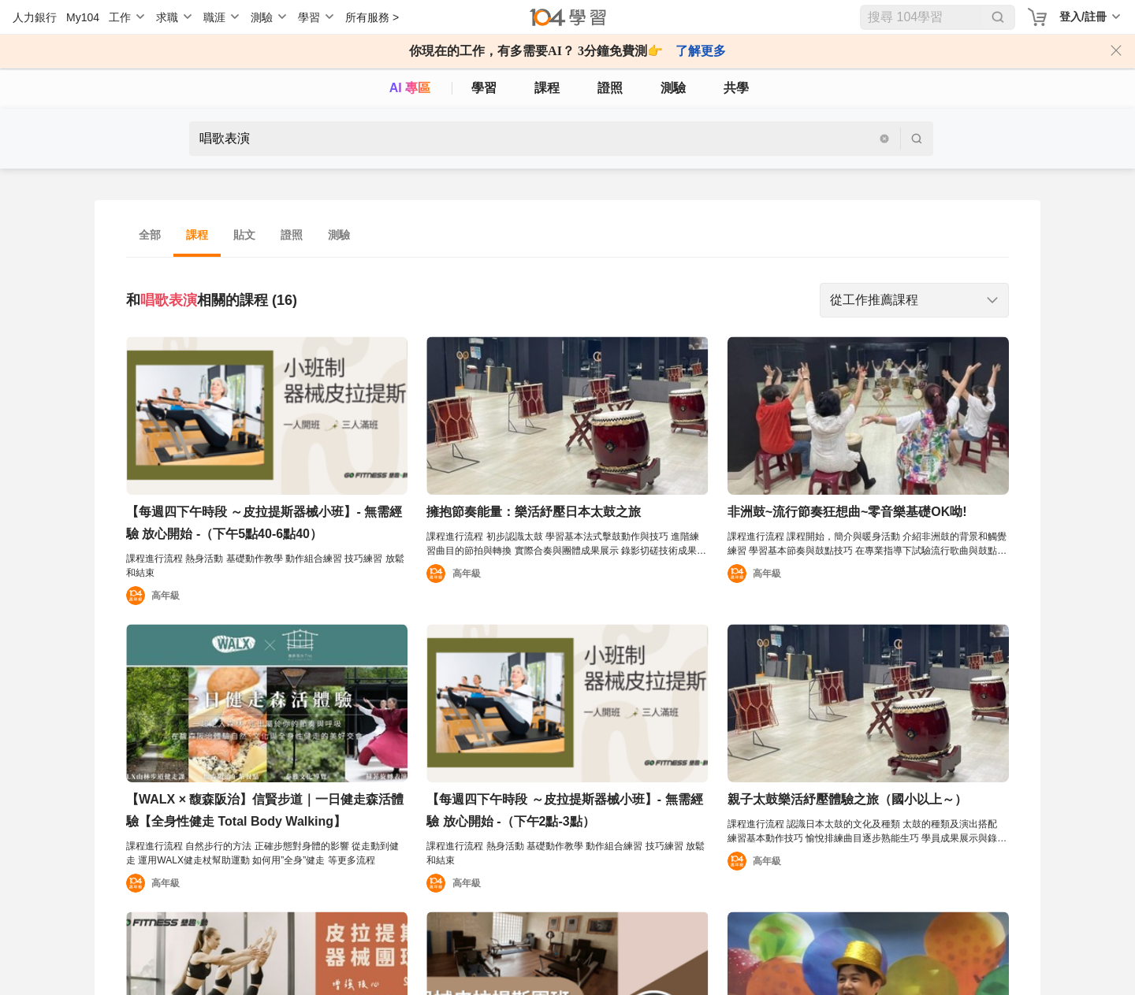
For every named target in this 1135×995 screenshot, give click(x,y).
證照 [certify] (610, 88)
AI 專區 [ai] (409, 88)
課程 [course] (547, 88)
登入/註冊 (1083, 16)
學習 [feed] (484, 88)
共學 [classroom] (736, 88)
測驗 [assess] (673, 88)
